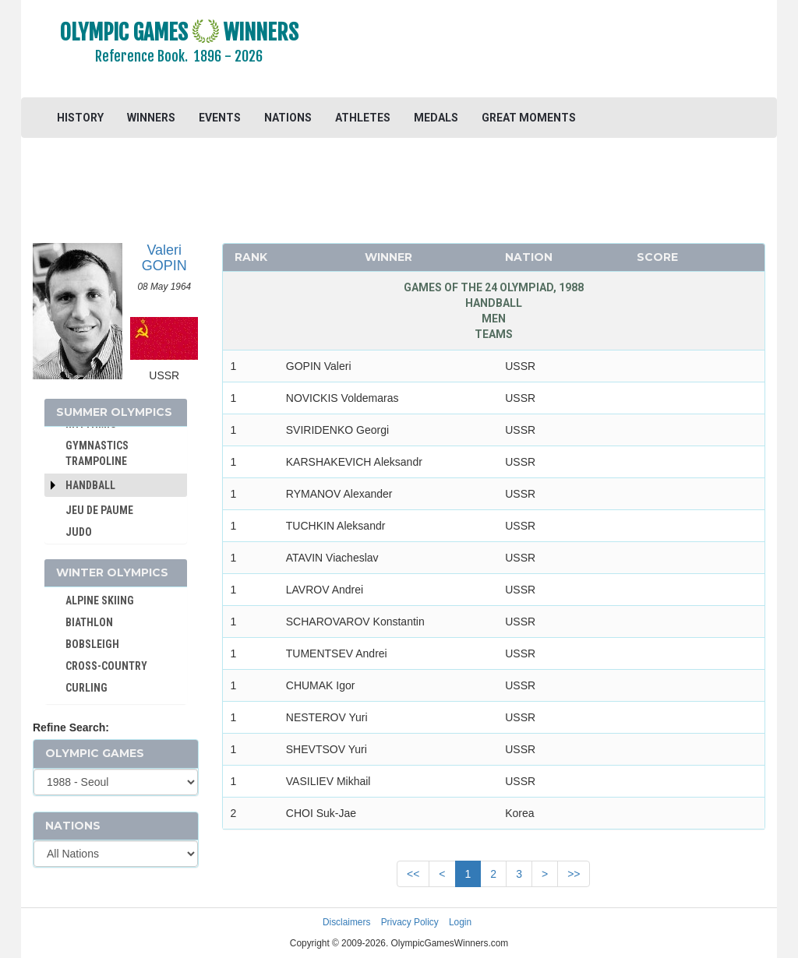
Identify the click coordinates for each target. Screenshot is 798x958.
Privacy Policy (410, 922)
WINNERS (151, 117)
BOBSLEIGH (92, 644)
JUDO (78, 532)
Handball (90, 485)
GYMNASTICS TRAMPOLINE (97, 453)
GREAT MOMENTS (529, 117)
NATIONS (288, 117)
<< (413, 874)
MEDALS (436, 117)
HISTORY (80, 117)
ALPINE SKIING (99, 600)
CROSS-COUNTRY (106, 666)
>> (573, 874)
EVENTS (220, 117)
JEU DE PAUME (99, 510)
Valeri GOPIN (164, 257)
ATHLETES (362, 117)
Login (460, 922)
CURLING (86, 688)
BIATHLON (89, 622)
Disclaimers (346, 922)
